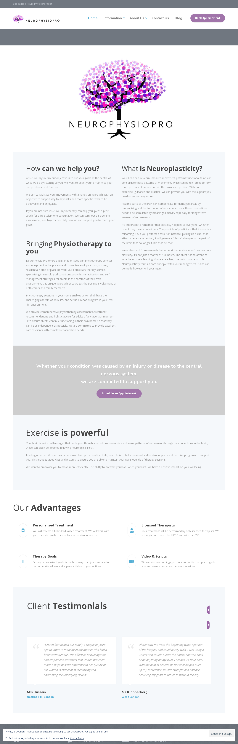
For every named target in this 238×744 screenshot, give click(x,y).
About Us (136, 18)
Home (93, 18)
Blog (178, 18)
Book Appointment (207, 18)
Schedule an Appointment (119, 393)
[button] (195, 605)
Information (113, 18)
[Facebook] (17, 719)
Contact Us (160, 18)
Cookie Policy (77, 738)
